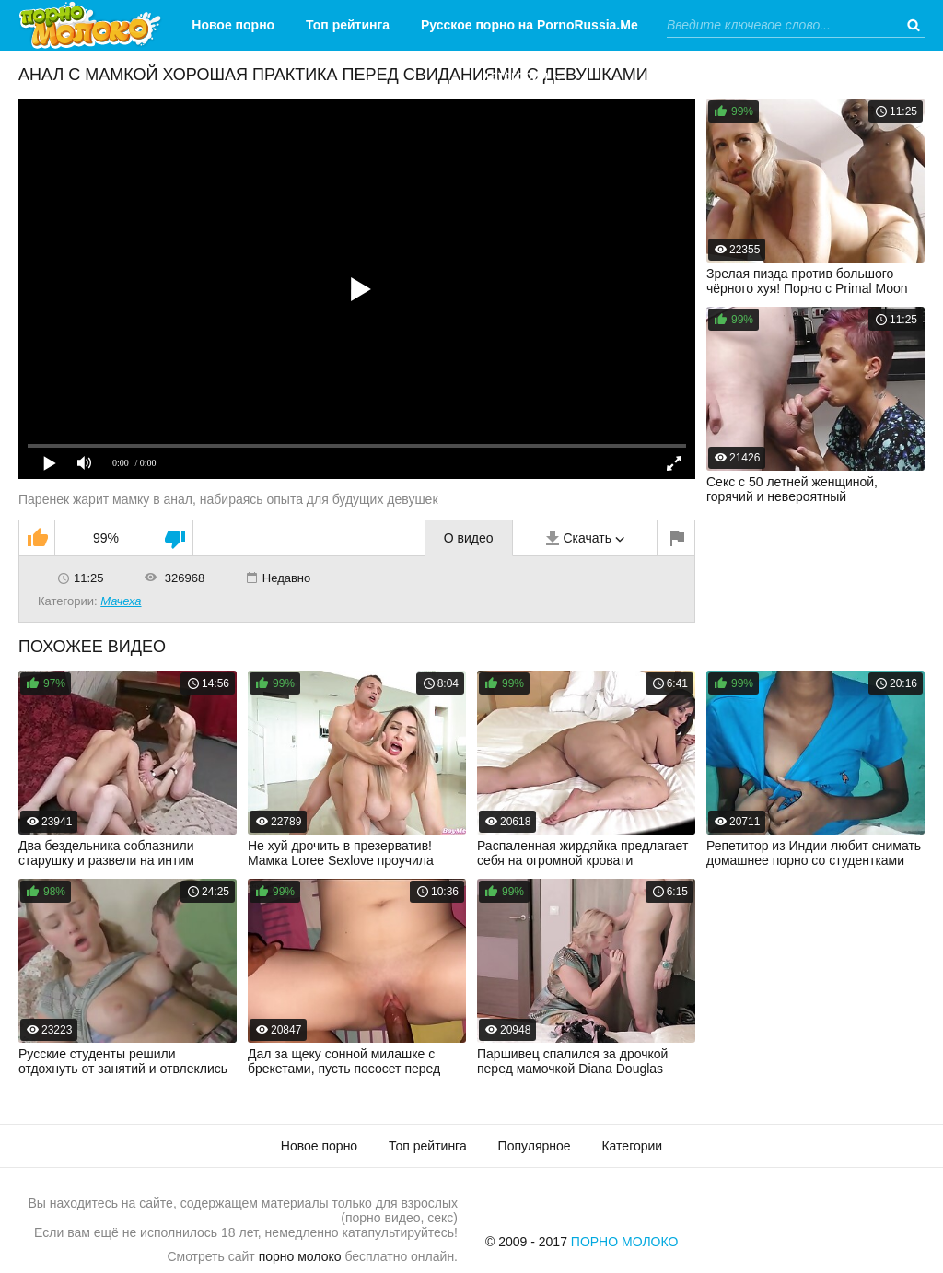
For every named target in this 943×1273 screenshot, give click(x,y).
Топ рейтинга (348, 25)
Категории (515, 75)
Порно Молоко (625, 1241)
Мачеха (120, 601)
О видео (469, 538)
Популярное (534, 1146)
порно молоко (300, 1256)
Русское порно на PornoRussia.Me (529, 25)
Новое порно (233, 25)
